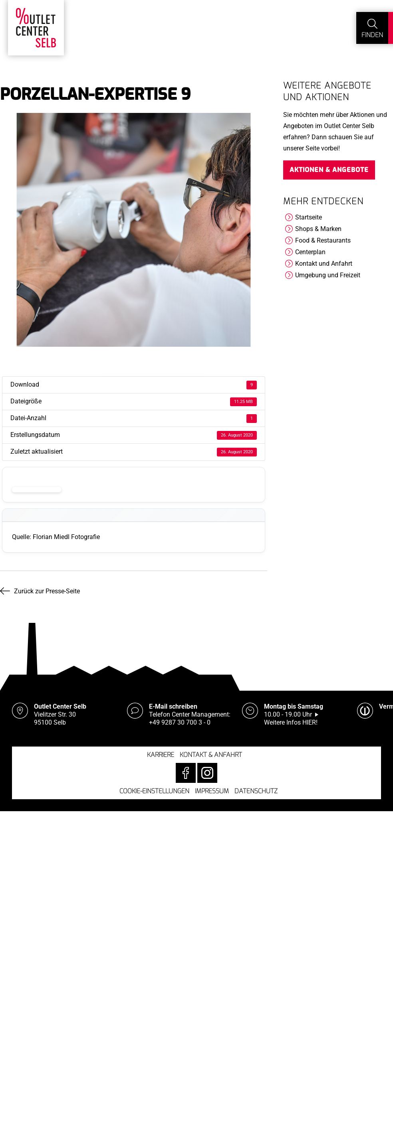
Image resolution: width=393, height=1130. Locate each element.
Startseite (308, 217)
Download (37, 489)
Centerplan (310, 252)
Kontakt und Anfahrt (323, 263)
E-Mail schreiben (173, 706)
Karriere (160, 755)
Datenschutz (256, 791)
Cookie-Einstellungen (154, 791)
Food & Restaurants (323, 240)
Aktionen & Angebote (329, 170)
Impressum (212, 791)
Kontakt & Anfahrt (211, 755)
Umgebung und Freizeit (327, 275)
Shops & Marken (318, 229)
